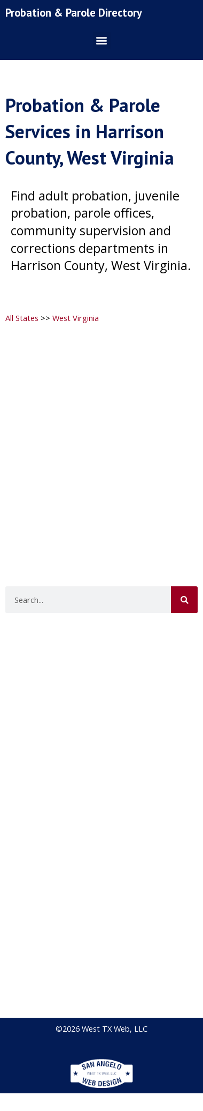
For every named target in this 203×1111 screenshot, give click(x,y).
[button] (102, 40)
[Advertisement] (100, 434)
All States (21, 317)
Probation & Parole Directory (73, 12)
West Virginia (75, 317)
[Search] (184, 599)
